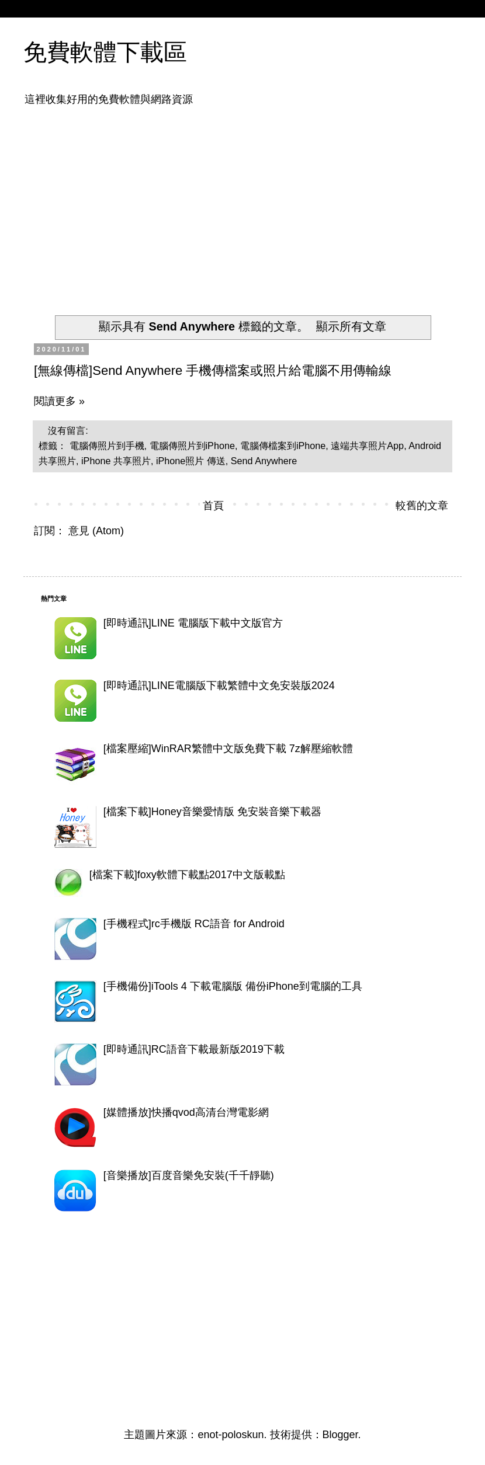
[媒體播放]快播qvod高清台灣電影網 (186, 1112)
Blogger (340, 1434)
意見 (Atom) (96, 531)
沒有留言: (69, 430)
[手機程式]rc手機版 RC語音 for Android (194, 924)
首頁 (213, 505)
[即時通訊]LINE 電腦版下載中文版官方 (193, 623)
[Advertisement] (186, 203)
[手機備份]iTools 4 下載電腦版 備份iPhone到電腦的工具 (232, 986)
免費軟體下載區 (105, 52)
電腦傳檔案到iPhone (282, 445)
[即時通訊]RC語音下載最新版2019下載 (194, 1049)
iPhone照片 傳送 (191, 460)
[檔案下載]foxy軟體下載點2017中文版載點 (187, 875)
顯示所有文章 (351, 326)
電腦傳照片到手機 (107, 445)
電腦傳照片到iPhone (192, 445)
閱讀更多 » (59, 401)
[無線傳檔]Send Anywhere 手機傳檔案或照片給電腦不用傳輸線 (213, 370)
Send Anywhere (264, 460)
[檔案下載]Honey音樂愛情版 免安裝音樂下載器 (212, 811)
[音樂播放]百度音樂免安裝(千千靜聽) (188, 1175)
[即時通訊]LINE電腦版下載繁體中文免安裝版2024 (219, 685)
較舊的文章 (422, 505)
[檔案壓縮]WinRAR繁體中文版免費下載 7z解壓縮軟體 (228, 748)
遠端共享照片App (367, 445)
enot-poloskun (231, 1434)
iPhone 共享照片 (116, 460)
